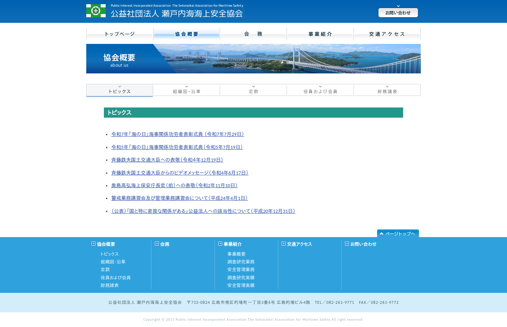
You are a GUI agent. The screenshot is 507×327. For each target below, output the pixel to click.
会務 (164, 244)
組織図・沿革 (113, 261)
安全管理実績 (241, 285)
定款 (105, 269)
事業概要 (236, 254)
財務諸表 (110, 285)
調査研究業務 (241, 261)
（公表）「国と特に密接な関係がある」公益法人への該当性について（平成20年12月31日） (203, 211)
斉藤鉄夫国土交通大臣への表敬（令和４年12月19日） (167, 160)
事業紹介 (233, 244)
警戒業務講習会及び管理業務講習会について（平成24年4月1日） (179, 198)
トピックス (110, 254)
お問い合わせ (363, 244)
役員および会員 (116, 277)
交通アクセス (299, 244)
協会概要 (106, 244)
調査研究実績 (241, 277)
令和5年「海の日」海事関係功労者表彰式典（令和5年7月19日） (177, 147)
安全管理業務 (241, 269)
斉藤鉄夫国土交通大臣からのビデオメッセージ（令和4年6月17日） (180, 173)
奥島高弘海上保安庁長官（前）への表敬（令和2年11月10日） (174, 186)
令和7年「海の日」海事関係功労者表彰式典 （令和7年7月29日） (177, 134)
